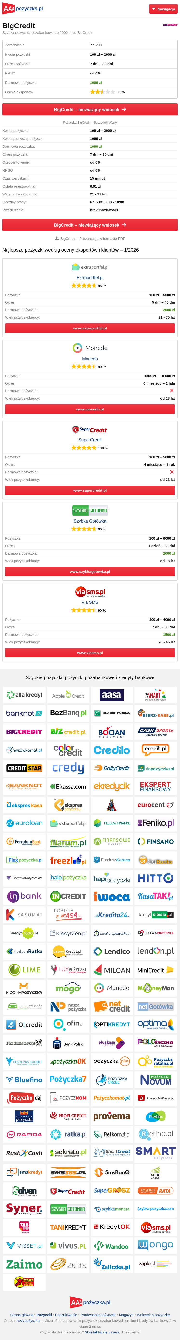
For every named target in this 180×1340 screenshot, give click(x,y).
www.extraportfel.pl (90, 328)
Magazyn (126, 1315)
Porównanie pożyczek (98, 1315)
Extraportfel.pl (90, 277)
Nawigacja (163, 9)
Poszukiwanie (66, 1315)
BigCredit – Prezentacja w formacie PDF (90, 238)
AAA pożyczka (28, 1321)
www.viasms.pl (90, 653)
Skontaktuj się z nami (102, 1332)
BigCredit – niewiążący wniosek (90, 109)
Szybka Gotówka (90, 521)
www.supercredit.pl (90, 490)
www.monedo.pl (90, 409)
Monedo (90, 358)
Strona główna (21, 1315)
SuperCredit (89, 439)
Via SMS (90, 602)
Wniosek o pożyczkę (153, 1315)
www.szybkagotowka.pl (90, 572)
